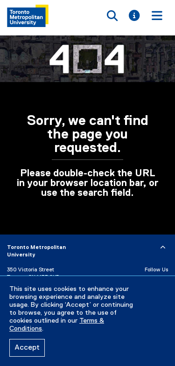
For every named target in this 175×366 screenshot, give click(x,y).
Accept (27, 348)
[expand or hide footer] (163, 247)
